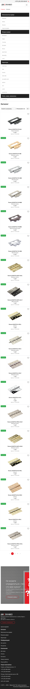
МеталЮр (4, 55)
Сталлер (4, 42)
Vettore (3, 82)
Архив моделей (5, 627)
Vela (3, 69)
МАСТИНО (4, 52)
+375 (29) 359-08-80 (5, 678)
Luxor (3, 58)
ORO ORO (4, 75)
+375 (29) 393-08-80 (5, 676)
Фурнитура (3, 637)
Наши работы (4, 662)
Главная (3, 9)
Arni (3, 85)
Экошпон (4, 18)
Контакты (3, 656)
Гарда (3, 38)
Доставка (3, 651)
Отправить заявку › (12, 597)
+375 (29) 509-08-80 (5, 671)
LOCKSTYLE (4, 92)
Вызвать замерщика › (7, 622)
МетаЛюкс (4, 35)
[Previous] (10, 553)
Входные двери (5, 635)
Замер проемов (5, 659)
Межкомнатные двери (6, 632)
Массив (3, 25)
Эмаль (3, 21)
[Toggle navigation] (26, 5)
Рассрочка (3, 645)
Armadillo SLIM (5, 79)
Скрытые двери (5, 28)
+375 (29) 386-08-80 (5, 669)
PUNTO (3, 72)
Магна (3, 48)
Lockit (3, 89)
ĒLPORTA (4, 45)
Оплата (2, 654)
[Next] (20, 553)
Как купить (3, 643)
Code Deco (4, 66)
